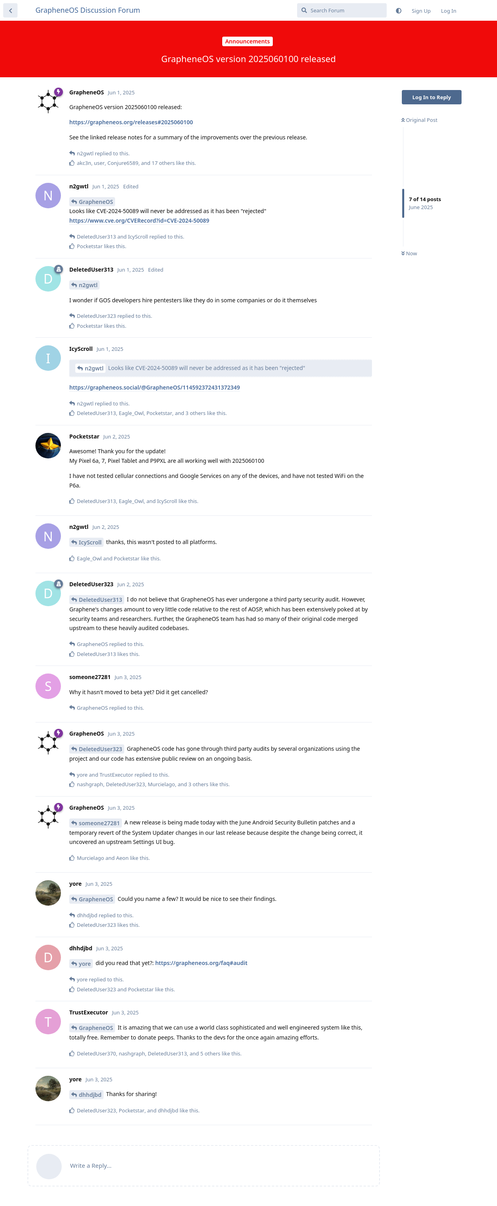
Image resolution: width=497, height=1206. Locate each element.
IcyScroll (90, 542)
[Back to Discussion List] (10, 10)
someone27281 (99, 823)
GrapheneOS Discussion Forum (87, 10)
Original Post (419, 119)
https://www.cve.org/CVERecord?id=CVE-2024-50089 (139, 220)
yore (85, 963)
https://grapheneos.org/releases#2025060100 (131, 122)
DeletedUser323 (100, 749)
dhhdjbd (90, 1094)
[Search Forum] (342, 10)
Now (409, 253)
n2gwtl (88, 285)
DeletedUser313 (100, 599)
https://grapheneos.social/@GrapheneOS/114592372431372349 (154, 387)
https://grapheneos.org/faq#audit (201, 963)
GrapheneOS (96, 202)
